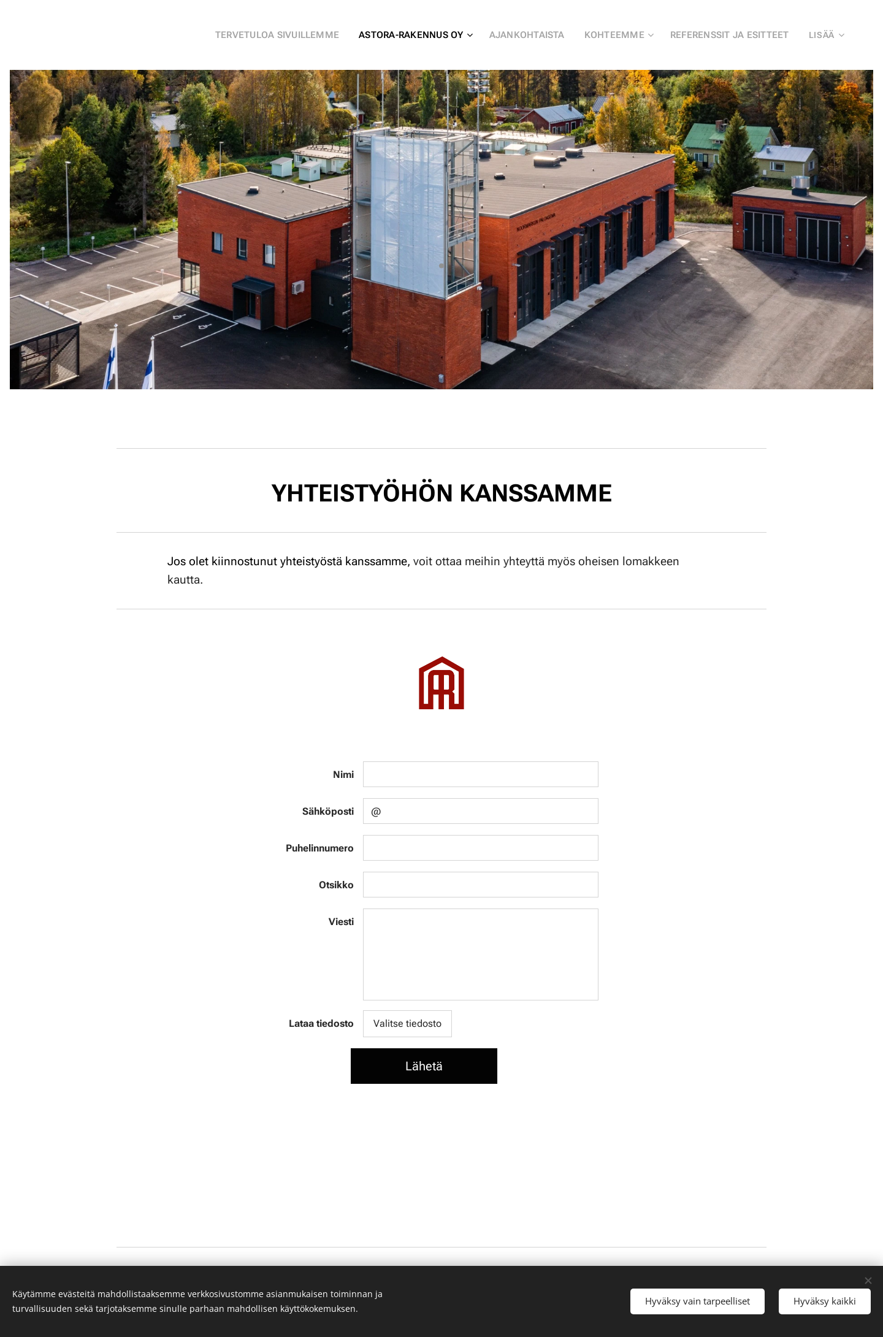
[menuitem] (290, 35)
